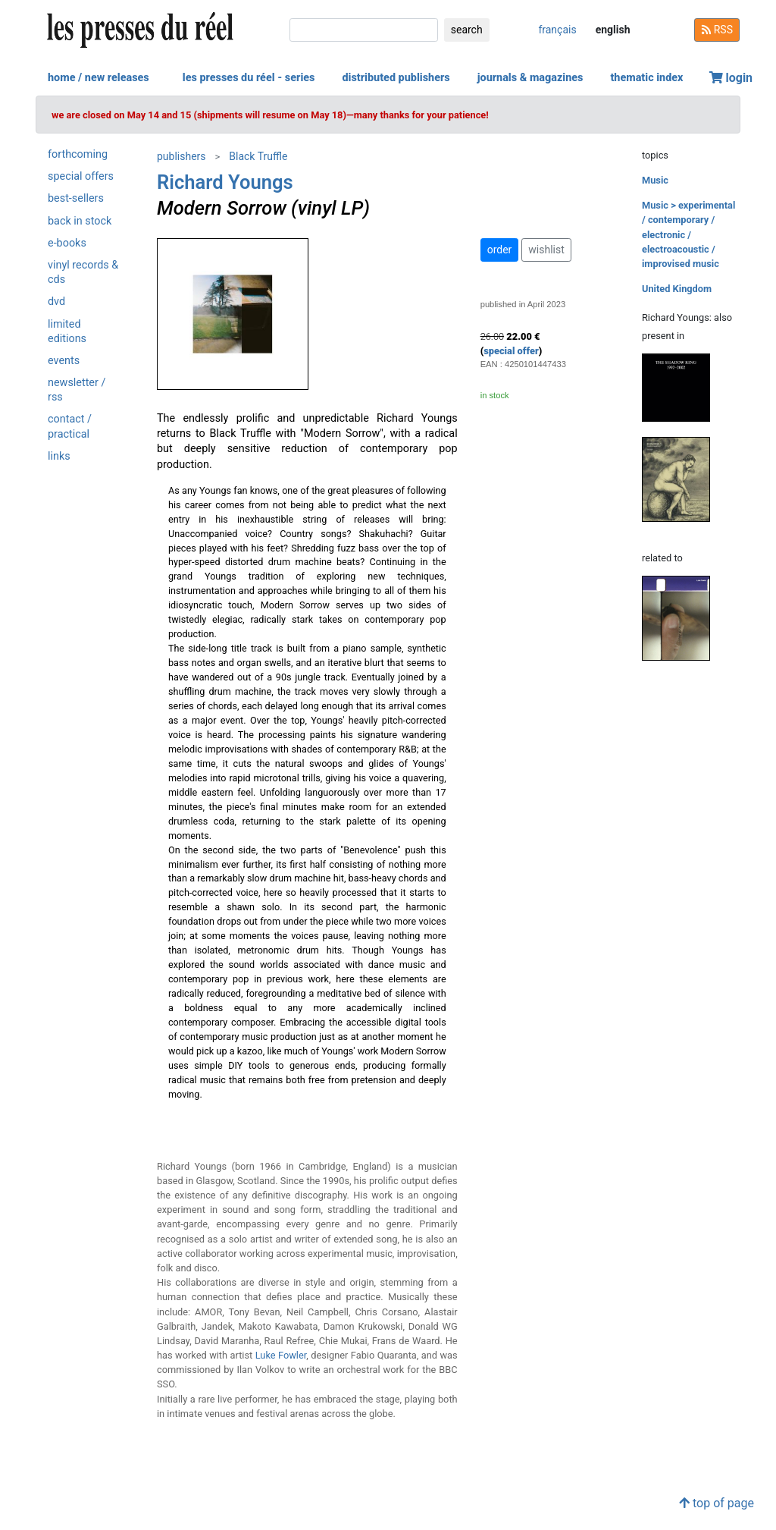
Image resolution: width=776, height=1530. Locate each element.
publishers (181, 156)
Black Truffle (258, 156)
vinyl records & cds (83, 272)
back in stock (79, 221)
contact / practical (70, 426)
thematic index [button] (646, 77)
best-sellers (76, 198)
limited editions (67, 331)
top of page (716, 1503)
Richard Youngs (225, 182)
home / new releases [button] (98, 77)
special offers (81, 176)
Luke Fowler (281, 1355)
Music (655, 180)
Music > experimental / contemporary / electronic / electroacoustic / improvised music (688, 234)
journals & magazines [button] (530, 77)
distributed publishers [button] (395, 77)
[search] (363, 30)
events (64, 360)
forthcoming (78, 154)
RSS (717, 30)
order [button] (499, 249)
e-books (67, 243)
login (731, 78)
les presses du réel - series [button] (249, 77)
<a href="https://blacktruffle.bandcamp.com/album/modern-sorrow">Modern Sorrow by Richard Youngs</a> (307, 1129)
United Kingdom (677, 288)
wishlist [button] (546, 249)
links (59, 456)
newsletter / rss (76, 390)
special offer (511, 351)
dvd (56, 301)
